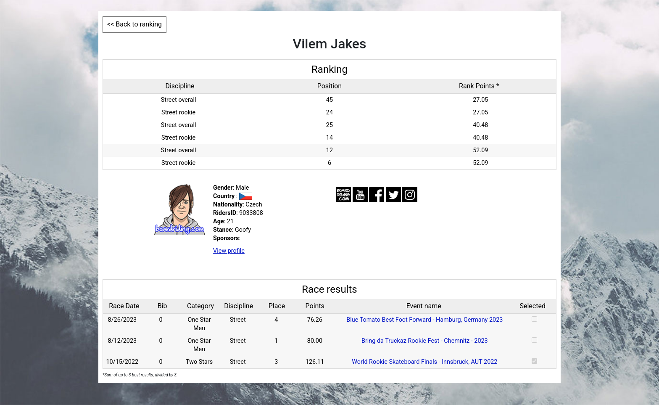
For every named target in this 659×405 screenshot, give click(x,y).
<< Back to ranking (134, 24)
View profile (229, 250)
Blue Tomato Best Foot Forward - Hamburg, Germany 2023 (424, 319)
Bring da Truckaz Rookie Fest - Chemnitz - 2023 (424, 340)
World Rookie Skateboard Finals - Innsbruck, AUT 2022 (424, 361)
